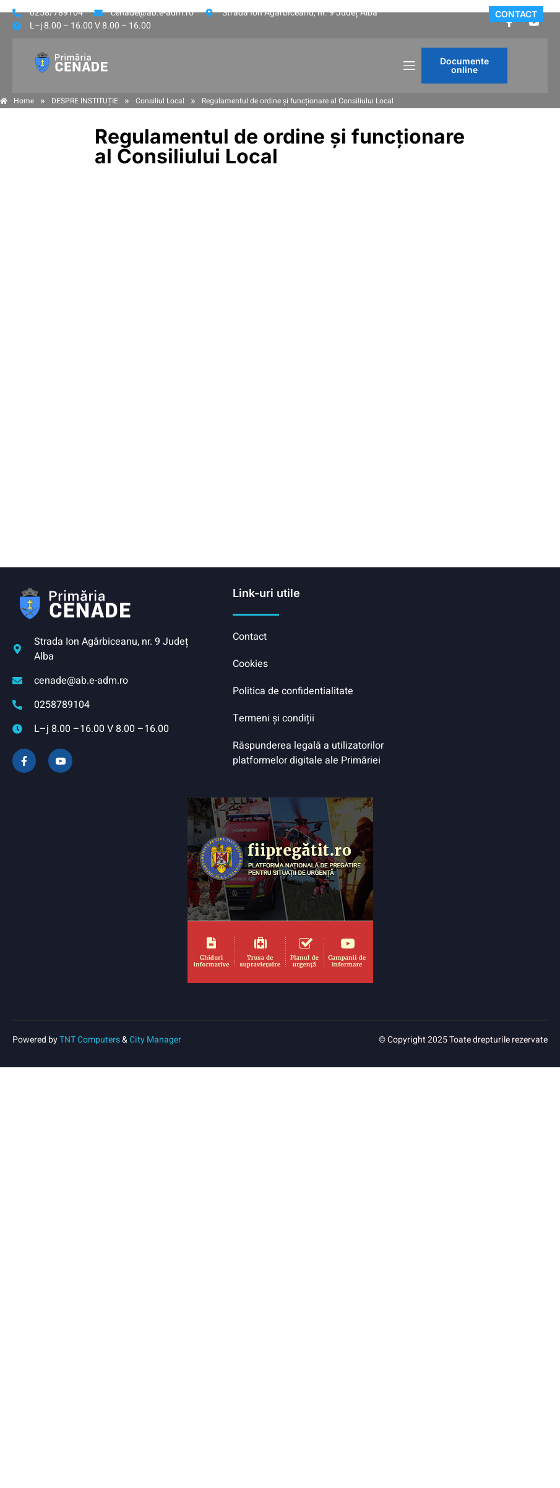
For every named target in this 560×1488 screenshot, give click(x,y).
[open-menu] (408, 66)
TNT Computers (89, 1039)
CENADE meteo (469, 632)
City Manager (155, 1039)
